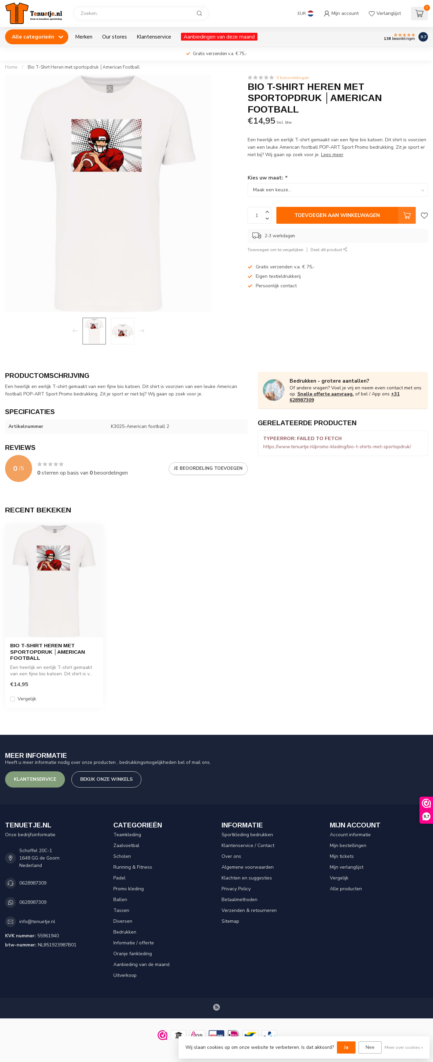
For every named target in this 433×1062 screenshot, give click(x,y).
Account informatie (350, 834)
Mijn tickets (342, 856)
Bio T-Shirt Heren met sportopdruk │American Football (84, 67)
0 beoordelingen (292, 77)
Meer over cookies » (404, 1047)
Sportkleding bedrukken (247, 834)
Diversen (122, 921)
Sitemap (230, 921)
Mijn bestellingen (348, 845)
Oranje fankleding (132, 953)
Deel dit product (329, 249)
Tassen (121, 910)
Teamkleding (127, 834)
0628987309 (32, 883)
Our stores (114, 36)
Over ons (231, 856)
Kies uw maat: (267, 177)
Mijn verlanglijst (346, 867)
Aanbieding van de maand (141, 964)
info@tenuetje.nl (37, 921)
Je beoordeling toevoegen (208, 468)
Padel (119, 878)
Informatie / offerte (133, 943)
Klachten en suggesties (247, 878)
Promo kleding (128, 889)
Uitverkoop (125, 975)
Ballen (120, 899)
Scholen (122, 856)
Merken (83, 36)
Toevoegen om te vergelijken (275, 249)
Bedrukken (124, 932)
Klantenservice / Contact (248, 845)
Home (11, 67)
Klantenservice (154, 36)
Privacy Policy (236, 889)
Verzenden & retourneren (249, 910)
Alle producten (346, 889)
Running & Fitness (132, 867)
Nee (370, 1047)
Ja (346, 1047)
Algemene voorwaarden (248, 867)
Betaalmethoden (239, 899)
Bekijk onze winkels (106, 779)
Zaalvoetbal (126, 845)
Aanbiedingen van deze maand (219, 36)
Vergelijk (27, 698)
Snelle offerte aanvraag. (325, 394)
